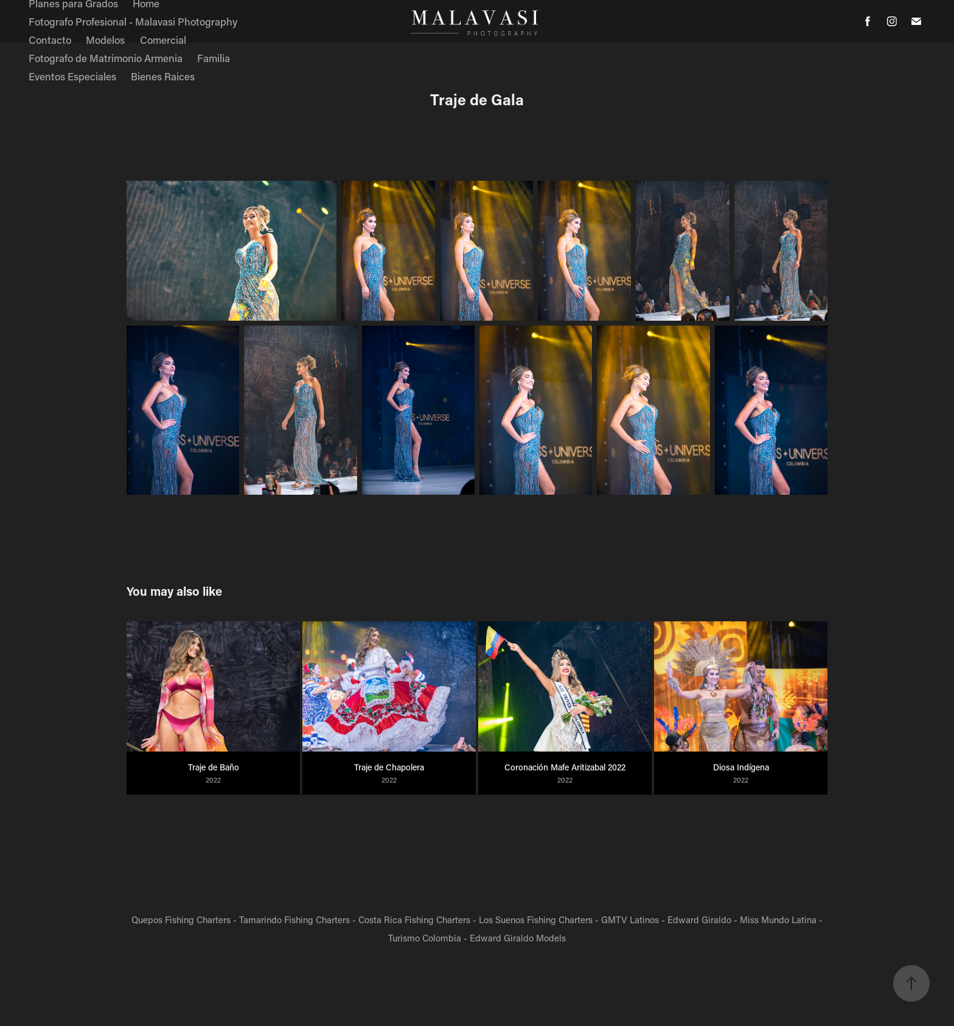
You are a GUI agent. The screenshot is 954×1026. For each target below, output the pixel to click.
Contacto (50, 39)
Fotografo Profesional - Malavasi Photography (133, 21)
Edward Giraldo (699, 919)
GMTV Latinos (630, 919)
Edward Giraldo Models (518, 938)
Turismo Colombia (424, 938)
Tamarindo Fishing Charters (294, 919)
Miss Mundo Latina (778, 919)
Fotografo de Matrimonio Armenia (106, 58)
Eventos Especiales (72, 76)
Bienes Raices (163, 76)
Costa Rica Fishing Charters (414, 919)
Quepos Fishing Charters (181, 919)
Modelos (105, 39)
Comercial (163, 39)
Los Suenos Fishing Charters (536, 919)
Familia (213, 58)
